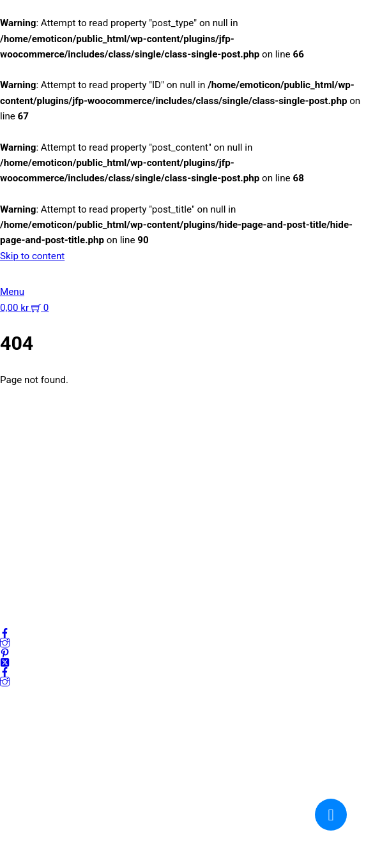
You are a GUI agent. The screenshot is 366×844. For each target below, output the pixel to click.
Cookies (17, 570)
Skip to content (32, 256)
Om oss (16, 508)
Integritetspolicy (34, 539)
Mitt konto (22, 523)
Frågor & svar (28, 585)
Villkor (13, 555)
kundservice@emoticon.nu (57, 420)
